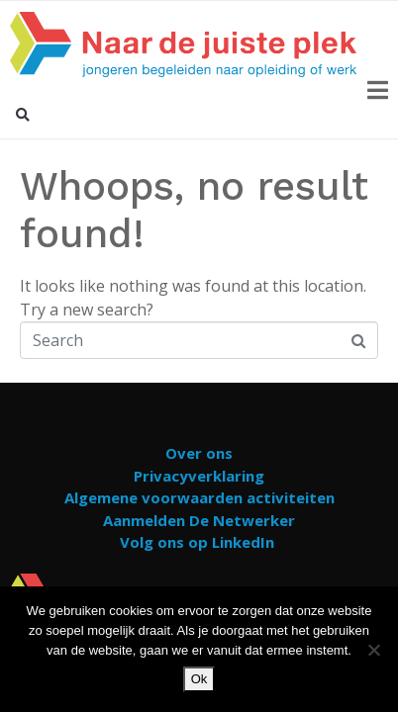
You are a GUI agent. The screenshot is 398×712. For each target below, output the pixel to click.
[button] (22, 115)
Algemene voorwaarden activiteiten (199, 497)
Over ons (199, 453)
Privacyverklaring (199, 476)
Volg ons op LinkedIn (197, 542)
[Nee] (373, 650)
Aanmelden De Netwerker (199, 520)
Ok (199, 678)
